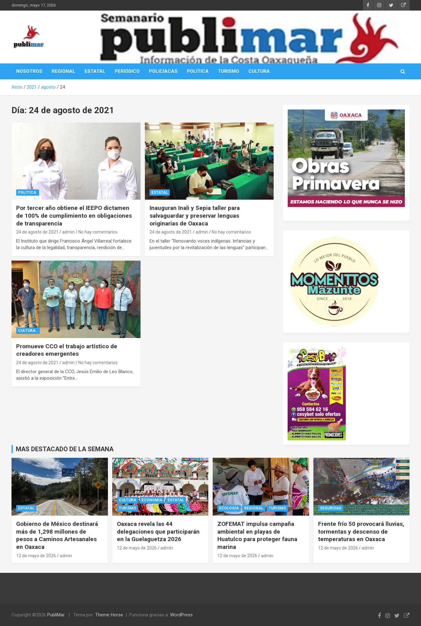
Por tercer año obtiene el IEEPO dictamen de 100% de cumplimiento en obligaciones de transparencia (74, 215)
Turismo (127, 508)
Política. (27, 192)
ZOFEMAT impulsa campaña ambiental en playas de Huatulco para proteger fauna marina (257, 535)
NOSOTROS (29, 71)
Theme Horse (109, 615)
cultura (127, 500)
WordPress (181, 615)
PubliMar (56, 615)
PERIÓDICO (127, 71)
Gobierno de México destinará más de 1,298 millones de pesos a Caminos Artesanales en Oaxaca (57, 535)
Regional (253, 508)
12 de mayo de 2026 (36, 555)
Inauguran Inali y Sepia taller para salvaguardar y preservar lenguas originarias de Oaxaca (195, 215)
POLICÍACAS (163, 71)
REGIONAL (63, 71)
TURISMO (228, 71)
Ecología (229, 508)
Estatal (159, 192)
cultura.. (28, 330)
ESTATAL (95, 71)
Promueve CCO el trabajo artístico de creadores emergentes (66, 350)
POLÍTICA (198, 71)
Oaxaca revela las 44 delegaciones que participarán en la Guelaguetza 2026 (158, 531)
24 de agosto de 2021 (37, 232)
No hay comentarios (98, 232)
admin (68, 232)
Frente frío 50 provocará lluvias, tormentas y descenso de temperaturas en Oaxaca (361, 531)
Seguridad (330, 508)
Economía (151, 500)
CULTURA (259, 71)
